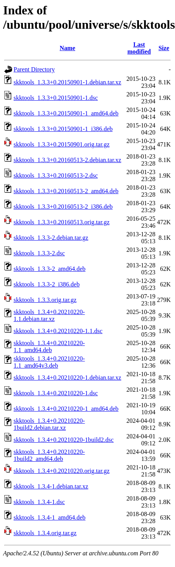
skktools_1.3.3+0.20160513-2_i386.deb (63, 206)
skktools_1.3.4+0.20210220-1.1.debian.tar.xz (49, 315)
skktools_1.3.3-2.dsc (39, 253)
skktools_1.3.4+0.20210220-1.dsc (56, 393)
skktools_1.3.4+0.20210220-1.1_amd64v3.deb (49, 362)
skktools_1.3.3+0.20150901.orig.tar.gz (61, 144)
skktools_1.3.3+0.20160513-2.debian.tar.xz (67, 160)
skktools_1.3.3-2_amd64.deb (49, 268)
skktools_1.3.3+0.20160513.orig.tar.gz (61, 222)
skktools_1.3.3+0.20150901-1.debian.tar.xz (67, 82)
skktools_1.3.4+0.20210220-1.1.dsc (58, 331)
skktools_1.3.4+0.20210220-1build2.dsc (64, 439)
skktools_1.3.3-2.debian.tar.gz (51, 237)
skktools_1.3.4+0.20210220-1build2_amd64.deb (49, 455)
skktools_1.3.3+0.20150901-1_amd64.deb (66, 113)
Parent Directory (34, 69)
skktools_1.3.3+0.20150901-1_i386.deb (63, 129)
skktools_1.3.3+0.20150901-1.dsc (56, 97)
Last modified (139, 48)
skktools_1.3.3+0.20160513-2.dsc (56, 175)
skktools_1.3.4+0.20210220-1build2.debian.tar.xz (49, 424)
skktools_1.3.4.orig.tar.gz (45, 533)
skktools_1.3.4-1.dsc (39, 502)
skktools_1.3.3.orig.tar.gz (45, 300)
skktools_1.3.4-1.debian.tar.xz (51, 486)
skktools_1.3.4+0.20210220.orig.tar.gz (61, 471)
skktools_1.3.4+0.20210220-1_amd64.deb (66, 408)
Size (163, 48)
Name (67, 48)
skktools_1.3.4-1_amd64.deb (49, 517)
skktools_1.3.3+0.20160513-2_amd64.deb (66, 191)
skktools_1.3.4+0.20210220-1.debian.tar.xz (67, 377)
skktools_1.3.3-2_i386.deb (47, 284)
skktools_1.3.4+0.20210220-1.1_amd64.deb (49, 346)
